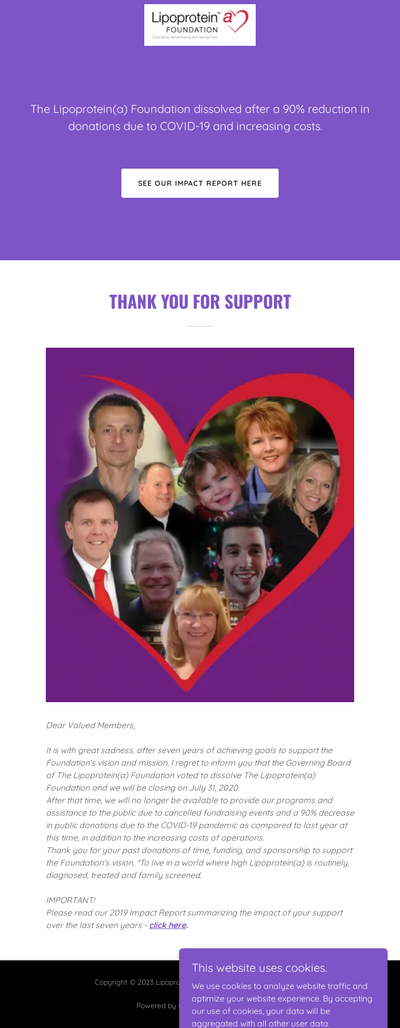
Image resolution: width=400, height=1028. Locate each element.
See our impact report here (200, 183)
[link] (200, 25)
